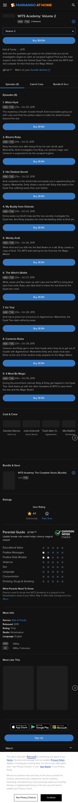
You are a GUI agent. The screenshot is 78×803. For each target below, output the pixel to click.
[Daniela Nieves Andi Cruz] (12, 437)
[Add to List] (73, 21)
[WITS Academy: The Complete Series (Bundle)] (58, 476)
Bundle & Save (61, 84)
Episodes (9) (12, 84)
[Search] (73, 5)
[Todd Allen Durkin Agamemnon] (51, 437)
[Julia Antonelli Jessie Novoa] (31, 437)
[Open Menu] (5, 5)
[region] (39, 777)
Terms (10, 760)
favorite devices (40, 69)
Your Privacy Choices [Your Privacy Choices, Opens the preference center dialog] (26, 797)
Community (32, 555)
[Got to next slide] (75, 437)
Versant (31, 756)
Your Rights (45, 766)
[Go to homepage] (31, 5)
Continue (51, 797)
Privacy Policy (58, 760)
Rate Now (47, 555)
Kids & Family (19, 657)
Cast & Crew (36, 84)
